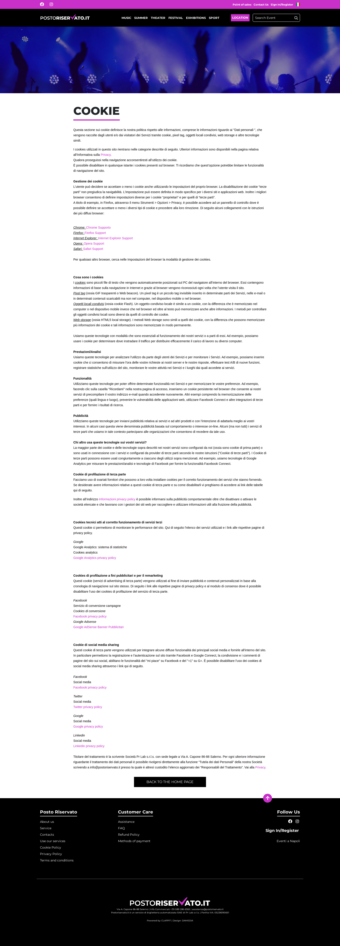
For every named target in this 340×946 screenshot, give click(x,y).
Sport (214, 18)
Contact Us (261, 4)
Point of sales (242, 4)
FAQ (121, 828)
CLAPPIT (166, 920)
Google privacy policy (88, 726)
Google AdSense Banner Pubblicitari (98, 627)
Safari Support (93, 249)
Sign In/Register (282, 4)
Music (126, 18)
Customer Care (135, 812)
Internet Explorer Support (115, 238)
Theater (158, 18)
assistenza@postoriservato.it (208, 909)
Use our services (52, 841)
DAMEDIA (187, 920)
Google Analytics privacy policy (94, 558)
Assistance (126, 822)
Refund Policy (129, 835)
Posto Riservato (58, 812)
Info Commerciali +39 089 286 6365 (170, 909)
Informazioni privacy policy (117, 499)
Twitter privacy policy (87, 707)
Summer (141, 18)
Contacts (47, 835)
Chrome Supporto (98, 227)
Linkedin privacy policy (88, 746)
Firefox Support (95, 233)
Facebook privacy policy (89, 616)
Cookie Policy (50, 847)
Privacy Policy (51, 854)
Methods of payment (134, 841)
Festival (175, 18)
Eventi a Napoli (288, 841)
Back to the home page (170, 782)
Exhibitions (196, 18)
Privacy (106, 154)
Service (45, 828)
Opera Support (94, 243)
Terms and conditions (57, 860)
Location (240, 17)
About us (47, 822)
